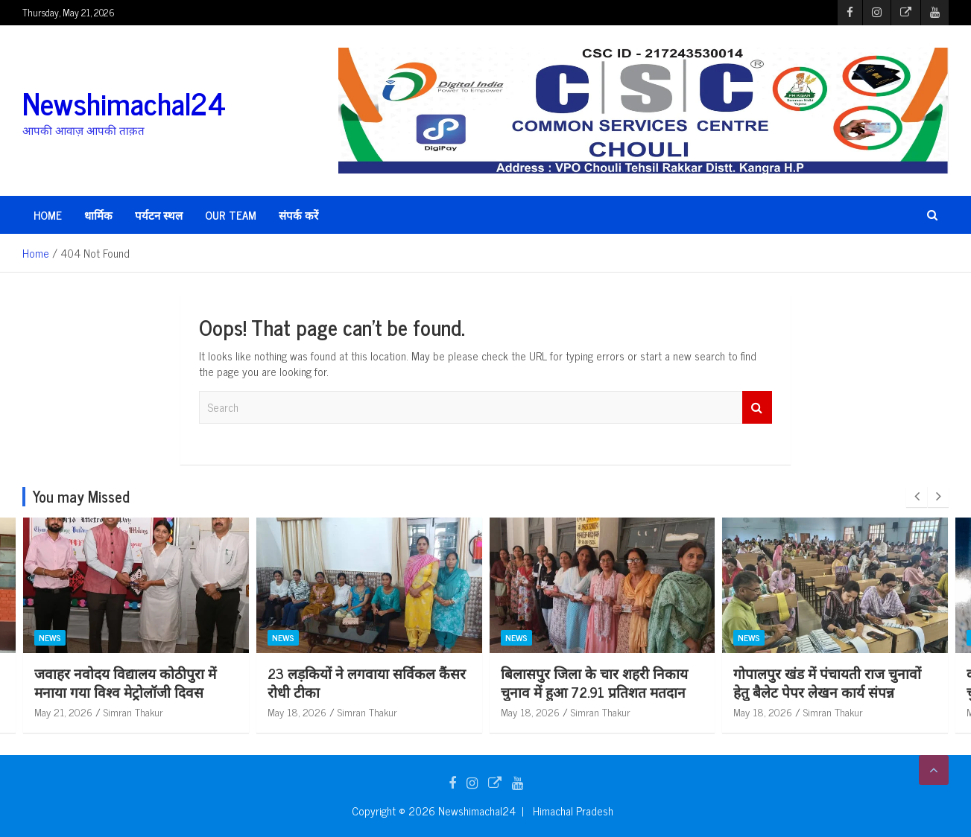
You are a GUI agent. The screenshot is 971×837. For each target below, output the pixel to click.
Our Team (230, 215)
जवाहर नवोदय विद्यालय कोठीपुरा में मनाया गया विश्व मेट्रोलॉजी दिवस (358, 682)
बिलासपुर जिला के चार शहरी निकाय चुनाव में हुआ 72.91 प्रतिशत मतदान (827, 682)
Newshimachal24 (124, 102)
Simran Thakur (133, 711)
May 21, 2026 (63, 711)
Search (757, 407)
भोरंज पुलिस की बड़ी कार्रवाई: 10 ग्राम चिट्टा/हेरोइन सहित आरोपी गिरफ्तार (131, 682)
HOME (48, 215)
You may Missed (81, 496)
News (50, 637)
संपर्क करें (298, 215)
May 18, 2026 (530, 711)
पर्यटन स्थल (159, 215)
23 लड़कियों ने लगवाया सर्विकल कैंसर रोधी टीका (600, 682)
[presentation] (916, 496)
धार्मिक (98, 215)
